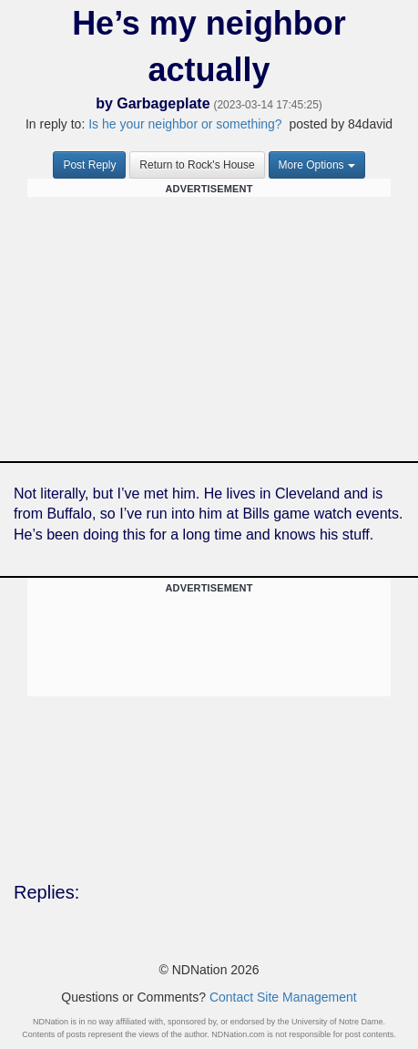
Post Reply (89, 165)
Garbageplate (163, 103)
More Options (317, 165)
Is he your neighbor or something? (184, 124)
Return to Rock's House (196, 165)
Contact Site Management (283, 997)
